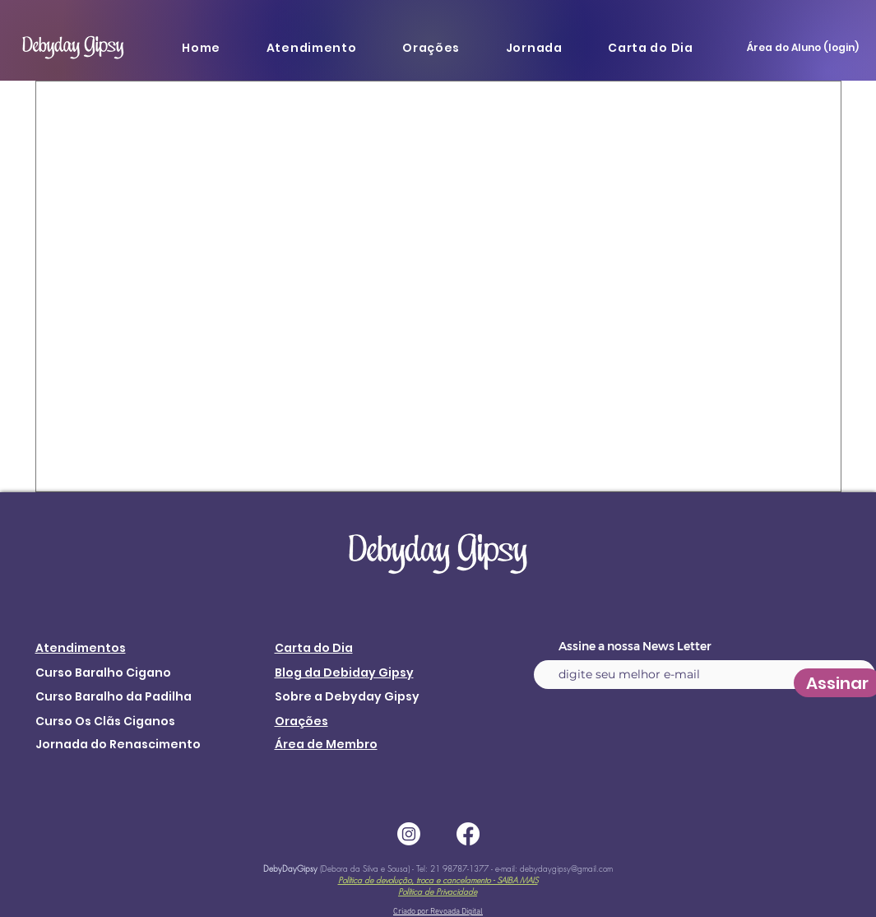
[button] (311, 48)
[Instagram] (408, 833)
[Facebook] (468, 833)
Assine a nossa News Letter (635, 646)
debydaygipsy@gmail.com (566, 868)
